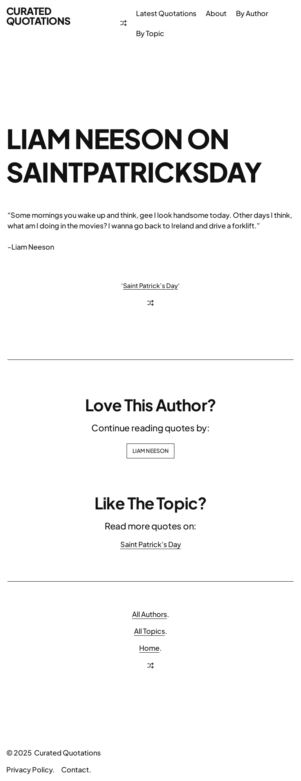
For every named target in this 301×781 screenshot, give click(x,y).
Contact (75, 769)
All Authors (149, 614)
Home (149, 647)
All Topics (149, 630)
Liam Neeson (150, 450)
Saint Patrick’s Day (150, 285)
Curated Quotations (38, 16)
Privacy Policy (29, 769)
